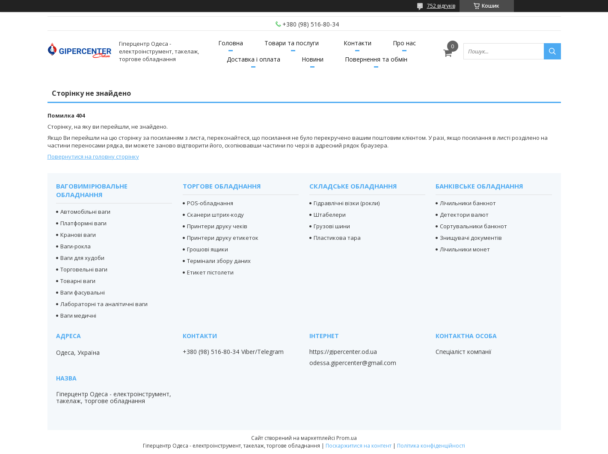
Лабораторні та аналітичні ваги (104, 304)
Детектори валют (464, 214)
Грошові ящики (207, 249)
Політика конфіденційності (431, 445)
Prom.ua (346, 438)
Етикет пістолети (210, 272)
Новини (312, 59)
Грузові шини (332, 226)
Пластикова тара (337, 238)
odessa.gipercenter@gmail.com (352, 363)
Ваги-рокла (75, 246)
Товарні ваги (77, 281)
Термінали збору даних (219, 261)
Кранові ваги (78, 235)
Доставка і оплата (253, 59)
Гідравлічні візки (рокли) (347, 203)
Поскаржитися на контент (358, 445)
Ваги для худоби (82, 258)
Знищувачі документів (471, 238)
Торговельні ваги (83, 269)
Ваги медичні (78, 315)
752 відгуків (441, 5)
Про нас (404, 43)
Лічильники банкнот (468, 203)
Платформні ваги (83, 223)
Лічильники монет (465, 249)
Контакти (357, 43)
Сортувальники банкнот (473, 226)
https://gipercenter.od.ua (343, 352)
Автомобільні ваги (85, 211)
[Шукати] (552, 51)
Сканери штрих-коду (215, 214)
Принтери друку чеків (217, 226)
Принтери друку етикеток (222, 238)
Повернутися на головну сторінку (93, 156)
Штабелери (330, 214)
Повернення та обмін (376, 59)
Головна (230, 43)
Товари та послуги (291, 43)
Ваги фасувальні (82, 292)
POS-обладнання (210, 203)
